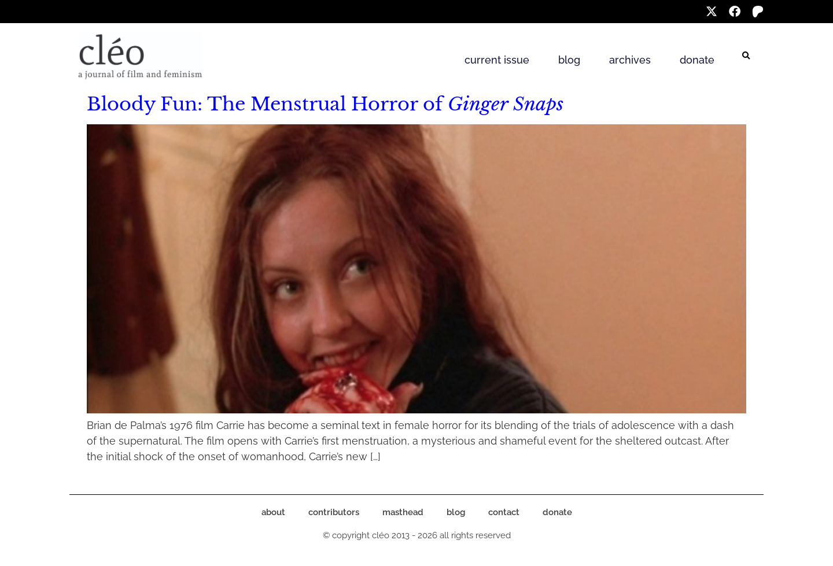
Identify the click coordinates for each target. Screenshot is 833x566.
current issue (497, 60)
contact (503, 512)
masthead (402, 512)
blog (569, 60)
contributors (333, 512)
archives (630, 60)
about (273, 512)
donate (697, 60)
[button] (746, 56)
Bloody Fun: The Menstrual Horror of (325, 104)
